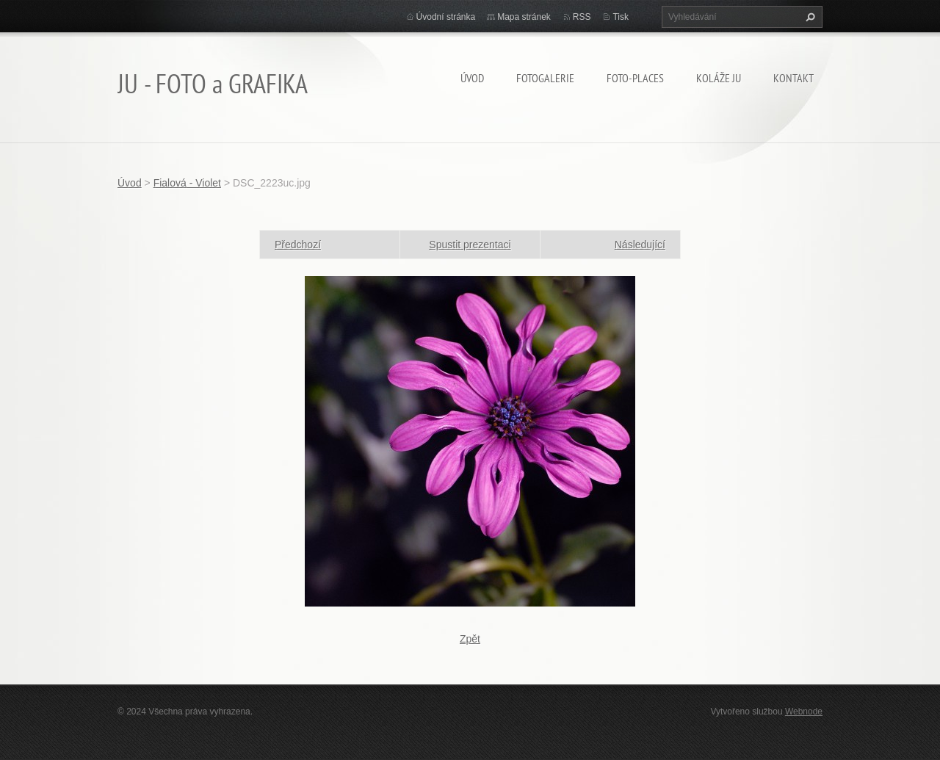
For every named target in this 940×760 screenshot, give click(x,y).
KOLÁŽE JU (718, 77)
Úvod (472, 77)
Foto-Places (635, 77)
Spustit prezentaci (469, 244)
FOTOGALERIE (545, 77)
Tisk (620, 17)
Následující (640, 244)
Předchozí (298, 244)
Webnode (803, 711)
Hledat (809, 17)
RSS (582, 17)
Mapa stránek (524, 17)
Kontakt (793, 77)
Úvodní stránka (446, 17)
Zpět (470, 639)
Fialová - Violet (187, 183)
